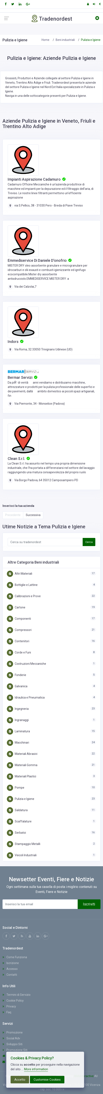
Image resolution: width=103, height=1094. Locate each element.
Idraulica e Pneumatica (26, 697)
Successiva (33, 515)
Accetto (19, 1079)
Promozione (12, 1032)
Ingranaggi (18, 720)
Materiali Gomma (22, 765)
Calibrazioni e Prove (24, 596)
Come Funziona (14, 957)
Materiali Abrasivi (22, 753)
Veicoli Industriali (22, 855)
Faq (6, 1012)
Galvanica (17, 686)
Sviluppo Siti (12, 1044)
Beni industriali (65, 40)
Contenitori (18, 641)
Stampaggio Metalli (23, 844)
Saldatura (17, 810)
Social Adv (11, 1038)
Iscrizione (10, 963)
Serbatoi (16, 832)
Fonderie (16, 675)
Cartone (16, 607)
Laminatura (18, 731)
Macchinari (18, 742)
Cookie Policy (13, 1000)
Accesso (10, 969)
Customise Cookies (47, 1079)
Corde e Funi (19, 652)
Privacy (9, 1006)
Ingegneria (18, 708)
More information (36, 1069)
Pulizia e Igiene (20, 799)
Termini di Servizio (16, 994)
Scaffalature (19, 821)
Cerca (89, 542)
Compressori (19, 630)
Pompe (15, 787)
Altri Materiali (19, 573)
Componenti (19, 618)
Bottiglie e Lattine (22, 585)
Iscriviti (89, 904)
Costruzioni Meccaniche (26, 663)
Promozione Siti (14, 1050)
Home (45, 40)
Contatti (9, 974)
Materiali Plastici (21, 776)
